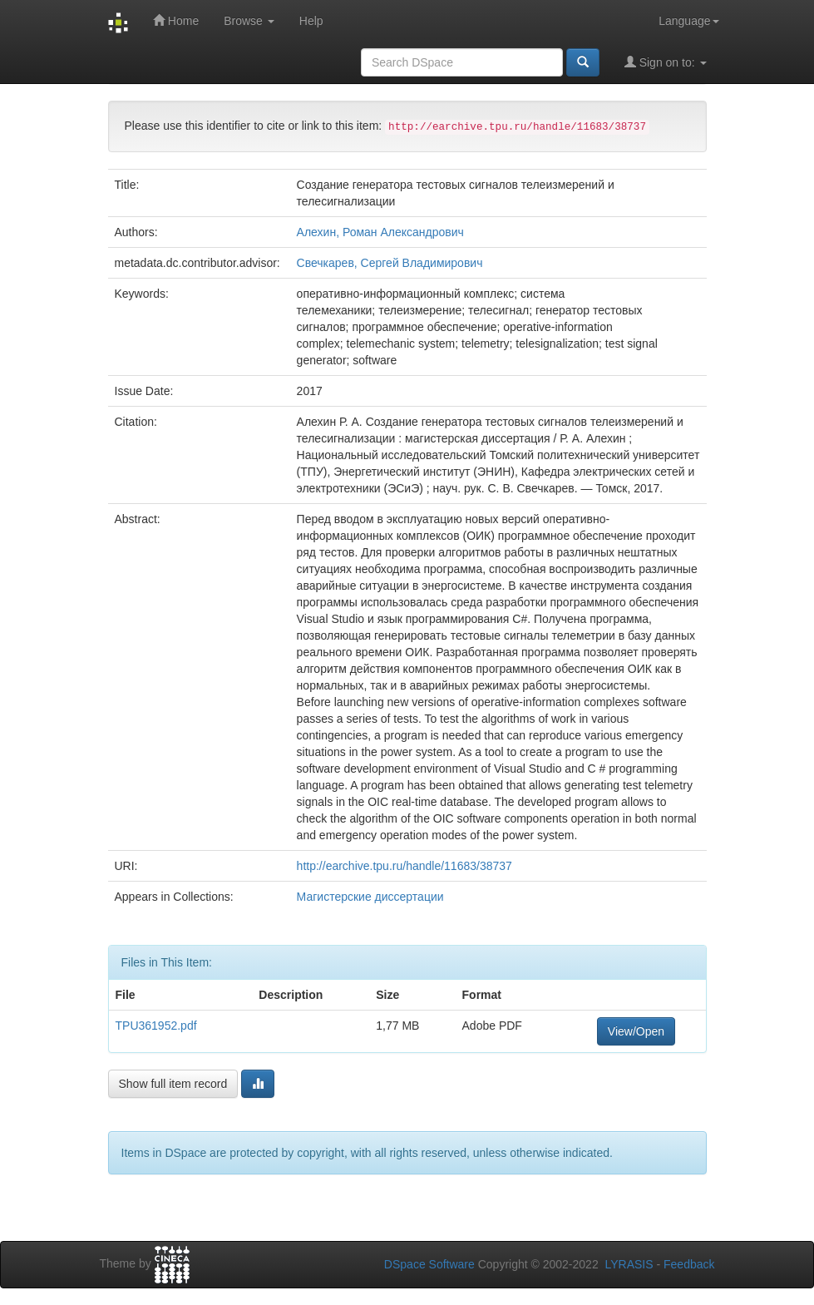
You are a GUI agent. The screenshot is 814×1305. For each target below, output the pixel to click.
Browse (249, 20)
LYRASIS (628, 1264)
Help (311, 20)
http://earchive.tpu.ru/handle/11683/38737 (404, 865)
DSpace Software (429, 1264)
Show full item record (173, 1083)
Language (688, 20)
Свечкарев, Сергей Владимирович (390, 262)
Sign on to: (665, 62)
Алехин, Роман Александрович (380, 232)
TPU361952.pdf (156, 1025)
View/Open (636, 1031)
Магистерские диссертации (370, 896)
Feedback (689, 1264)
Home (176, 20)
